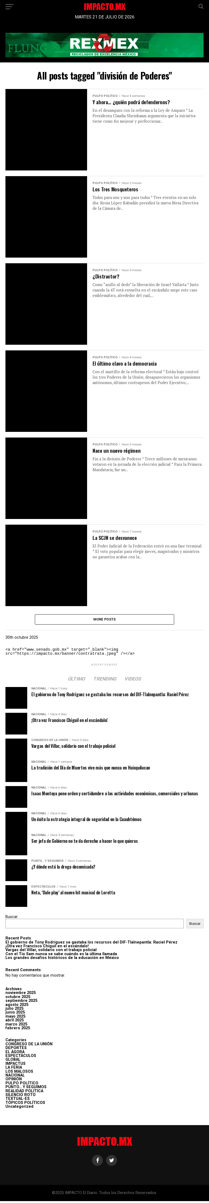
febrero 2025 (17, 1030)
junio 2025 (15, 1014)
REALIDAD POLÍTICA (24, 1092)
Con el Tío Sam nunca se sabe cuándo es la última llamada (61, 956)
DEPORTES (16, 1049)
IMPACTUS (15, 1065)
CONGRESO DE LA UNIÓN (29, 1046)
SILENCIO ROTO (20, 1096)
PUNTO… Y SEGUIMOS (26, 1089)
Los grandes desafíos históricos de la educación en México (62, 959)
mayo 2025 (15, 1018)
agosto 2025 (16, 1006)
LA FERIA (13, 1069)
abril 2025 (14, 1022)
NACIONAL (15, 1077)
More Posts (104, 620)
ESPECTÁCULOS (20, 1057)
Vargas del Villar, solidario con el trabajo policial (51, 951)
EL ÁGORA (14, 1053)
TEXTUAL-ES (17, 1100)
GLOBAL (12, 1061)
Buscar (11, 918)
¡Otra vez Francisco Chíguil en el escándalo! (47, 948)
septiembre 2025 (21, 1002)
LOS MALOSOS (19, 1073)
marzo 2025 (16, 1026)
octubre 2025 (17, 998)
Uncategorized (19, 1108)
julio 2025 (14, 1010)
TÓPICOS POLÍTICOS (25, 1104)
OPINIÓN (13, 1081)
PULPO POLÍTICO (21, 1085)
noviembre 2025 (20, 994)
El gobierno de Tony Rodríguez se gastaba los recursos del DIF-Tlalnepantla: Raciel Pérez (91, 944)
